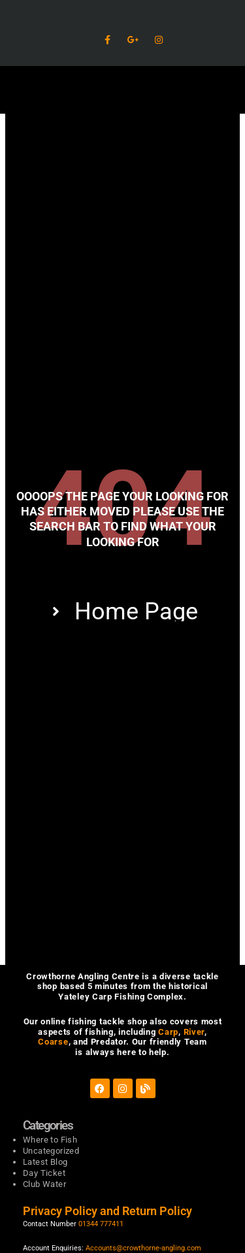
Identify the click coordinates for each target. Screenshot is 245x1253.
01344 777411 (100, 1224)
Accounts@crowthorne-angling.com (143, 1248)
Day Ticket (44, 1173)
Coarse (53, 1042)
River (194, 1032)
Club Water (44, 1184)
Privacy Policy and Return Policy (109, 1211)
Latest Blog (45, 1162)
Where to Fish (50, 1140)
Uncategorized (51, 1151)
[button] (122, 90)
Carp (168, 1032)
